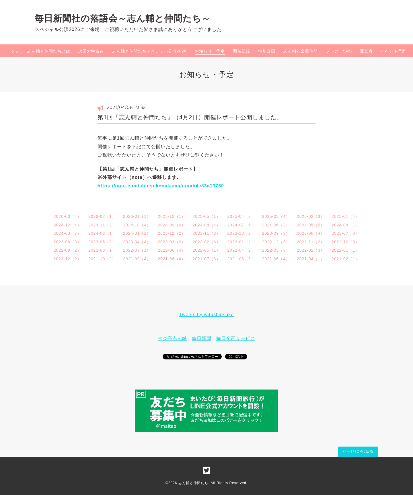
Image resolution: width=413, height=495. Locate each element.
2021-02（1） (345, 259)
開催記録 (241, 51)
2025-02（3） (311, 216)
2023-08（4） (311, 233)
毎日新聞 (201, 338)
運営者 (366, 51)
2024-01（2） (137, 233)
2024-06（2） (276, 225)
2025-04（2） (241, 216)
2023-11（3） (206, 233)
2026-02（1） (102, 216)
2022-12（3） (276, 242)
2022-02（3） (311, 250)
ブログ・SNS (339, 51)
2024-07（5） (241, 225)
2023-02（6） (206, 242)
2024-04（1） (345, 225)
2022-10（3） (345, 242)
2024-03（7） (67, 233)
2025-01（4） (345, 216)
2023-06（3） (67, 242)
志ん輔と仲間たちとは (48, 51)
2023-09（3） (276, 233)
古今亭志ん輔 (172, 338)
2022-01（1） (345, 250)
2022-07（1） (137, 250)
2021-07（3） (206, 259)
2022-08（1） (102, 250)
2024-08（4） (206, 225)
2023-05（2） (102, 242)
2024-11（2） (102, 225)
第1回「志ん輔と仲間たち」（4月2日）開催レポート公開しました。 (190, 117)
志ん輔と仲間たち (193, 483)
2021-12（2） (67, 259)
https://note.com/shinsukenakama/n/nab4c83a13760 (161, 185)
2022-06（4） (172, 250)
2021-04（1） (311, 259)
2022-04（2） (241, 250)
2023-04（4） (137, 242)
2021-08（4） (172, 259)
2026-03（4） (67, 216)
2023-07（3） (345, 233)
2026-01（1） (137, 216)
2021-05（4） (276, 259)
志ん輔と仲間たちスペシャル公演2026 (149, 51)
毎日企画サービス (235, 338)
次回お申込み (91, 51)
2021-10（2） (102, 259)
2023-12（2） (172, 233)
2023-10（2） (241, 233)
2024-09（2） (172, 225)
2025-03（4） (276, 216)
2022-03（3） (276, 250)
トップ (12, 51)
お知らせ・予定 (210, 51)
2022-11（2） (311, 242)
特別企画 (266, 51)
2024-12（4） (67, 225)
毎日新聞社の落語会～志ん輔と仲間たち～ (123, 18)
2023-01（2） (241, 242)
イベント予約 (394, 51)
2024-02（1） (102, 233)
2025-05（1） (206, 216)
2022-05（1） (206, 250)
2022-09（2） (67, 250)
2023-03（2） (172, 242)
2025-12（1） (172, 216)
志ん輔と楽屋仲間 (300, 51)
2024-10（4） (137, 225)
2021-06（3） (241, 259)
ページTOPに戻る (358, 451)
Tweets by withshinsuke (206, 314)
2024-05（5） (311, 225)
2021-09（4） (137, 259)
